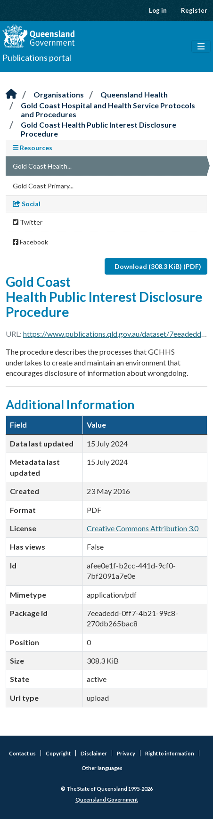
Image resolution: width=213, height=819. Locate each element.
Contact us (22, 753)
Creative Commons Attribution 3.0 (142, 528)
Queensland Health (134, 94)
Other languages (102, 768)
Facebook (30, 242)
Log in (158, 10)
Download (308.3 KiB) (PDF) (158, 266)
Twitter (27, 222)
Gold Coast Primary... (43, 186)
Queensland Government (106, 799)
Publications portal (36, 57)
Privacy (126, 753)
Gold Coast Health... (42, 166)
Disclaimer (94, 753)
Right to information (169, 753)
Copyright (58, 753)
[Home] (11, 94)
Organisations (58, 94)
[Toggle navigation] (201, 46)
